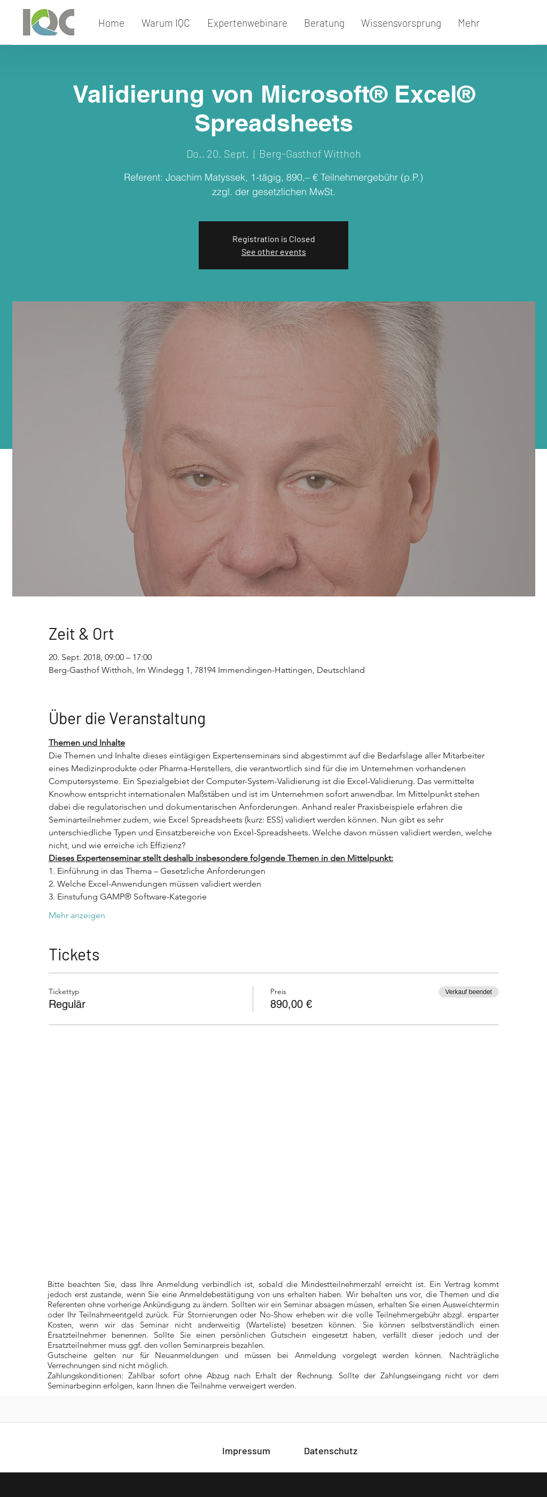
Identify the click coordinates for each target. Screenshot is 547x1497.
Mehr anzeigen (77, 915)
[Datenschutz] (331, 1450)
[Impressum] (246, 1450)
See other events (273, 251)
